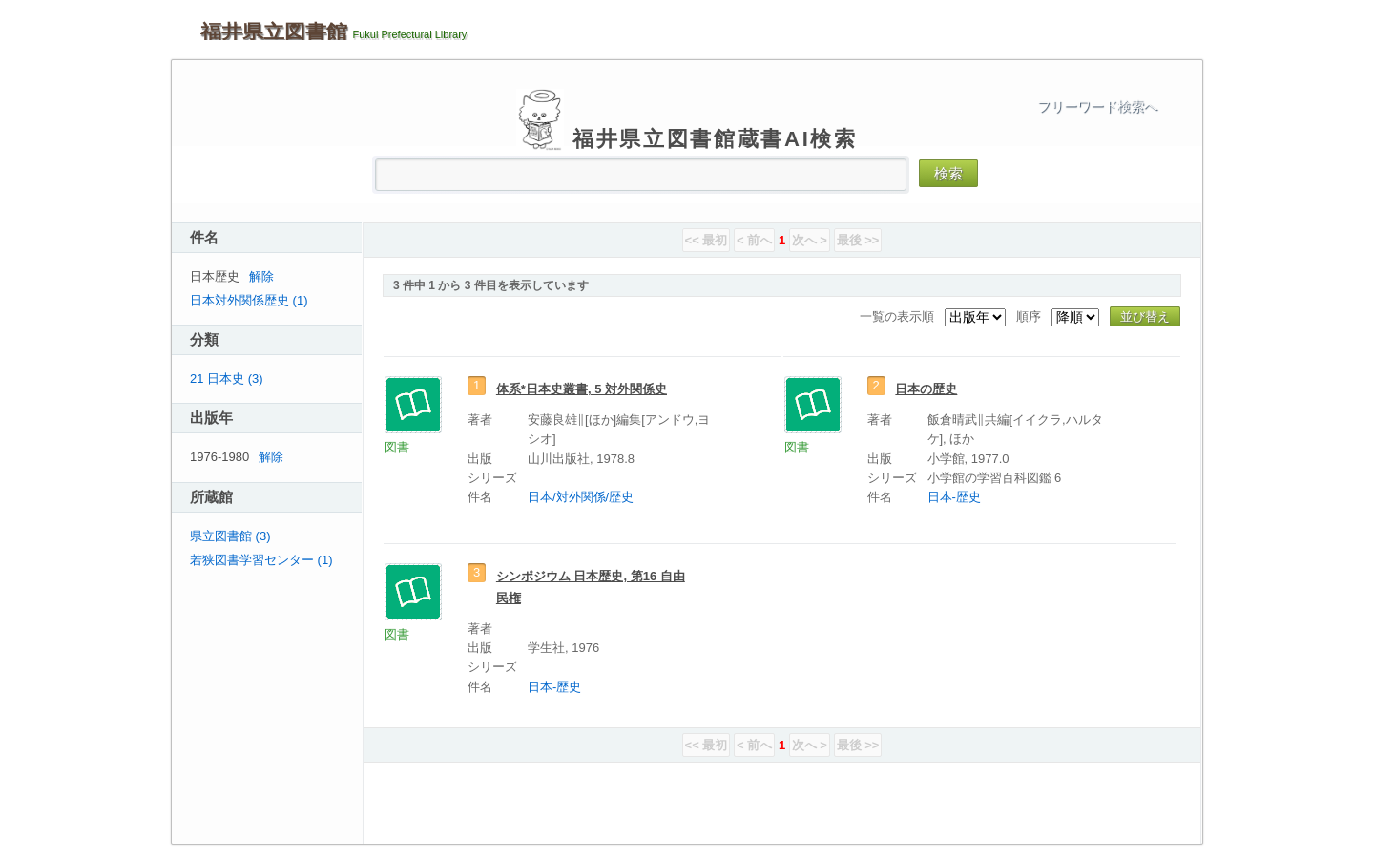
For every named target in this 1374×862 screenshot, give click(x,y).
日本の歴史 (926, 389)
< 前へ (754, 240)
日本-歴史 (954, 497)
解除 (261, 276)
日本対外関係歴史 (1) (249, 300)
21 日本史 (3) (226, 378)
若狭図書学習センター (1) (261, 560)
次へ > (809, 240)
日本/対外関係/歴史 (581, 497)
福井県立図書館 (273, 31)
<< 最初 (706, 240)
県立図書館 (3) (230, 536)
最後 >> (858, 240)
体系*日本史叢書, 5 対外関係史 (581, 389)
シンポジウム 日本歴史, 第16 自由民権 (590, 587)
